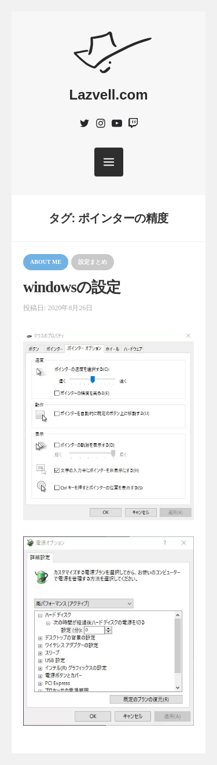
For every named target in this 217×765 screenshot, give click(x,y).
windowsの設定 (71, 287)
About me (45, 262)
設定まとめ (92, 262)
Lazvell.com (108, 94)
